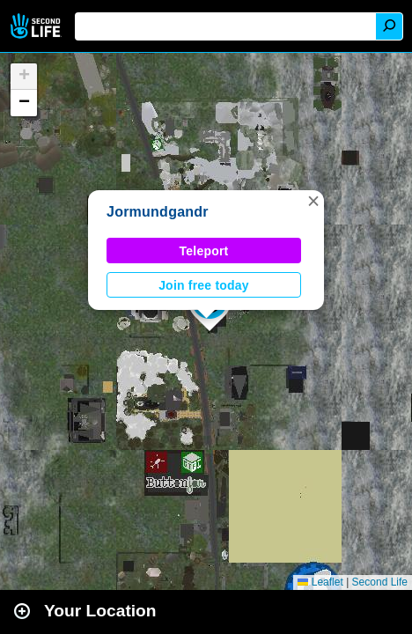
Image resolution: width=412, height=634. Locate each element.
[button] (313, 200)
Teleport (204, 251)
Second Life (37, 26)
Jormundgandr (158, 211)
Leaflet (320, 582)
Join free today (203, 285)
